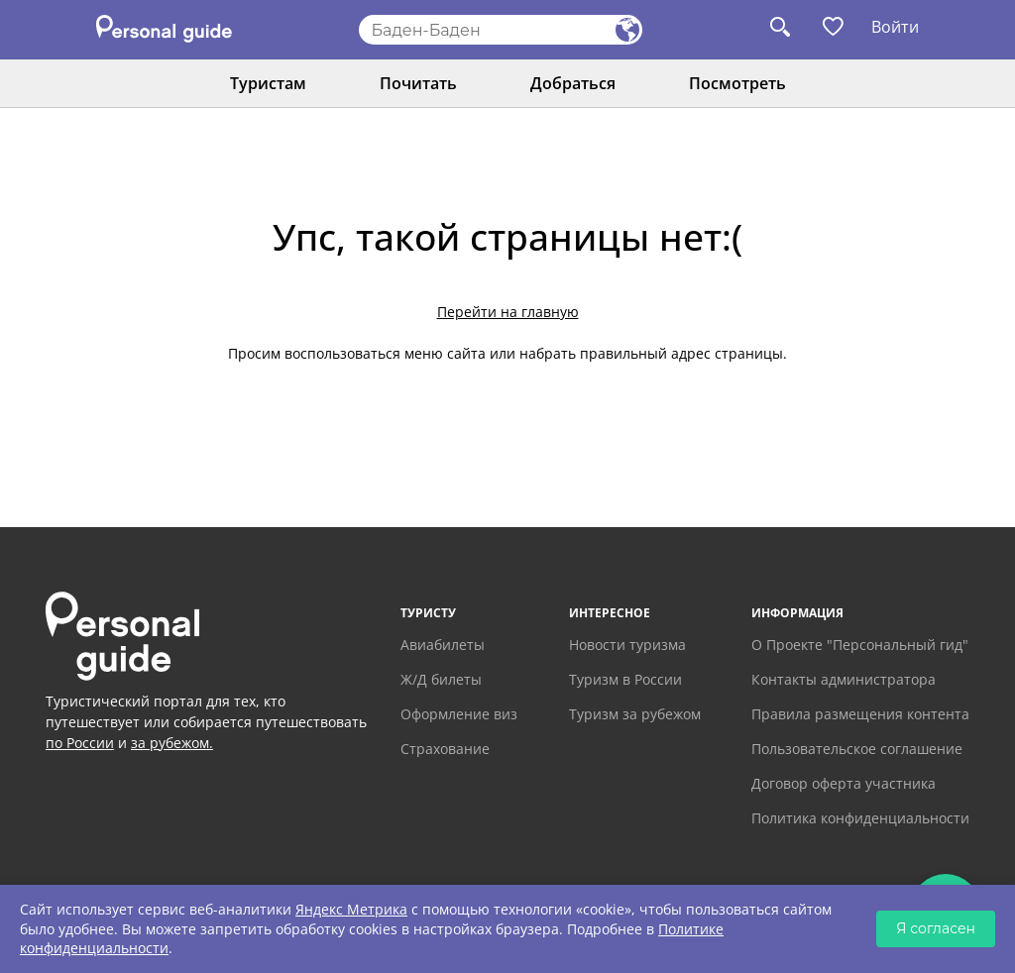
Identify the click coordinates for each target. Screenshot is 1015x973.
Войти (895, 27)
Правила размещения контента (860, 713)
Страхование (445, 748)
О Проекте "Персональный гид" (859, 644)
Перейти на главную (508, 311)
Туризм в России (625, 679)
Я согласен (935, 928)
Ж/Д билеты (441, 679)
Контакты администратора (843, 679)
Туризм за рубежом (635, 713)
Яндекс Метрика (351, 909)
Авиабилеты (442, 644)
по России (80, 742)
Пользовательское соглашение (856, 748)
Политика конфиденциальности (860, 818)
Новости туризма (627, 644)
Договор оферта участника (843, 783)
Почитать (418, 83)
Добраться (573, 83)
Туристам (268, 83)
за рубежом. (172, 742)
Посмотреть (737, 83)
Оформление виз (458, 713)
